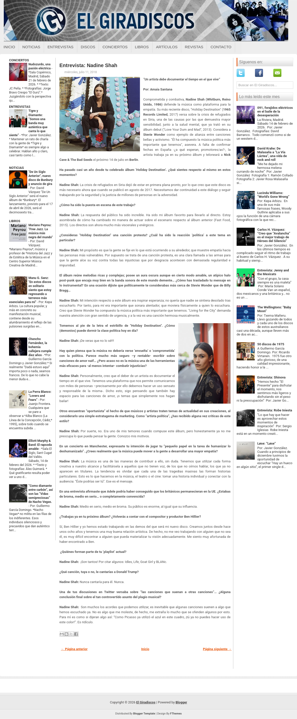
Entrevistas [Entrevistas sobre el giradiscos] (60, 47)
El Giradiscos (145, 702)
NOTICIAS (16, 168)
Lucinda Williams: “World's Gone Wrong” (273, 195)
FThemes (176, 713)
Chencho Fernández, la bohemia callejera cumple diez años (39, 347)
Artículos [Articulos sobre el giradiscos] (167, 47)
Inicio (9, 47)
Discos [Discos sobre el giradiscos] (88, 47)
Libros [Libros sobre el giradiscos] (142, 47)
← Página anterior (74, 649)
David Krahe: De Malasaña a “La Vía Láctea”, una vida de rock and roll (272, 154)
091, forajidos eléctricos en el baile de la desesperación (275, 111)
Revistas (194, 47)
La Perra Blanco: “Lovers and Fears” (39, 396)
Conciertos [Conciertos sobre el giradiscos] (114, 47)
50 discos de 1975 (270, 344)
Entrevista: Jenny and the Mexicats (273, 272)
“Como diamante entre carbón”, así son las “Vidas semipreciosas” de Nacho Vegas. (40, 494)
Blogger (181, 702)
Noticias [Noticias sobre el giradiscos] (31, 47)
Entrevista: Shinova (271, 377)
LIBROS (14, 221)
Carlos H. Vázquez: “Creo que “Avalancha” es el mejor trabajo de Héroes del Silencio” (273, 235)
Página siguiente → (217, 649)
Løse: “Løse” (266, 443)
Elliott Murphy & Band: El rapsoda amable (40, 445)
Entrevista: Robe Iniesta (274, 410)
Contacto (220, 47)
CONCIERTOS (19, 60)
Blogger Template (144, 713)
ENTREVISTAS (19, 107)
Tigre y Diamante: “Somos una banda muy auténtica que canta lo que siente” (28, 123)
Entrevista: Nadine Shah (88, 65)
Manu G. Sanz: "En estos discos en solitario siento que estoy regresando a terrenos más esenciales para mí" (30, 290)
